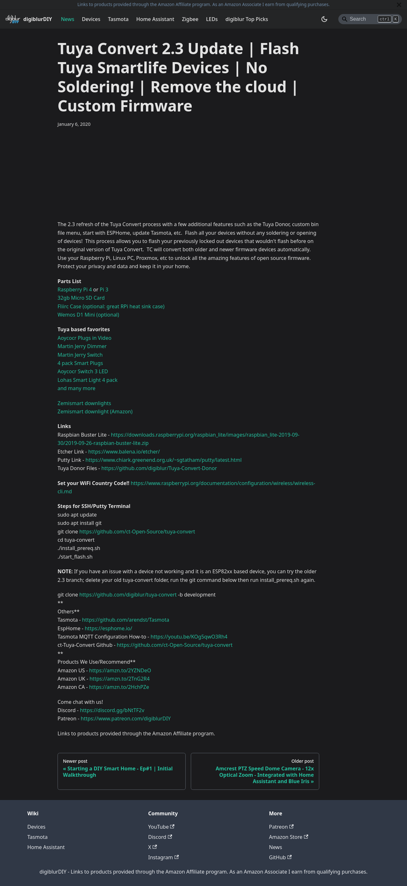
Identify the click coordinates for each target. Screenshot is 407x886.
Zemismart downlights (84, 403)
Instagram (163, 857)
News (67, 19)
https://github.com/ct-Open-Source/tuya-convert (137, 531)
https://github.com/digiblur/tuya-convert (127, 594)
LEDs (212, 19)
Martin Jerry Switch (80, 354)
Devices (91, 19)
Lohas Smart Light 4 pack (88, 379)
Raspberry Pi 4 (75, 289)
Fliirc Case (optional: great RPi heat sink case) (111, 306)
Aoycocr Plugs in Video (84, 337)
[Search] (370, 19)
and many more (76, 388)
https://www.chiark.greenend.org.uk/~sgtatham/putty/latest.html (164, 459)
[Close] (399, 4)
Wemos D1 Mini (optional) (88, 314)
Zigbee (190, 19)
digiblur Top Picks (246, 19)
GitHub (280, 857)
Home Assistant (155, 19)
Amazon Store (288, 836)
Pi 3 (104, 289)
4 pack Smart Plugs (80, 363)
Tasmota (118, 19)
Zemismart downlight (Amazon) (95, 411)
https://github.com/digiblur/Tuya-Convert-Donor (159, 468)
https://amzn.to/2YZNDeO (120, 670)
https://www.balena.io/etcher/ (124, 451)
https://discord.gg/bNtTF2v (112, 710)
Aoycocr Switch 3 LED (83, 371)
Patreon (281, 826)
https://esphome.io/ (108, 628)
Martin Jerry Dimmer (82, 346)
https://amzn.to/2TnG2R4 (119, 678)
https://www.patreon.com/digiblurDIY (126, 718)
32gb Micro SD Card (81, 297)
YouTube (161, 826)
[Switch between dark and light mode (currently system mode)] (324, 19)
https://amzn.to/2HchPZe (119, 686)
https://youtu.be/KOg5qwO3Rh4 (188, 636)
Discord (160, 836)
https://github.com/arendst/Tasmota (125, 619)
